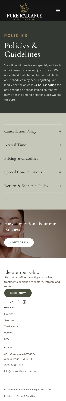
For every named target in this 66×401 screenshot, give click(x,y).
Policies (8, 332)
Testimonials (11, 326)
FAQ (6, 338)
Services (9, 320)
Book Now (18, 292)
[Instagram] (24, 302)
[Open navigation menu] (58, 10)
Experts (8, 313)
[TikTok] (11, 302)
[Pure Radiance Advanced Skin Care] (24, 10)
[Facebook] (18, 302)
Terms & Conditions (27, 396)
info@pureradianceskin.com (20, 371)
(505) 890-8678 (13, 365)
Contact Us (19, 242)
